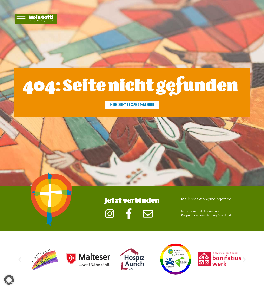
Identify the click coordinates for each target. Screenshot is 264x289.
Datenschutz (211, 211)
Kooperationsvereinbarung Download (206, 215)
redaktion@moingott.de (211, 198)
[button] (19, 259)
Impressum (188, 211)
